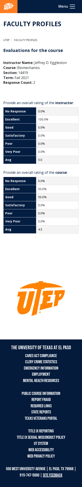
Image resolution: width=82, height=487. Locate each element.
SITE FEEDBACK (52, 475)
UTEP (6, 40)
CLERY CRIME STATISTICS (41, 362)
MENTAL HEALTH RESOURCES (41, 380)
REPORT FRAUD (41, 399)
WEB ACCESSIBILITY (41, 450)
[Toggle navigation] (67, 6)
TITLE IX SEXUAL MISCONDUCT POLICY (41, 437)
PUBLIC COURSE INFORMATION (41, 393)
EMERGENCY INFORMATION (41, 368)
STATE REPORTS (41, 412)
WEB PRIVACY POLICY (41, 456)
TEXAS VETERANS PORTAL (41, 418)
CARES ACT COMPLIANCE (41, 355)
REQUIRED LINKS (41, 406)
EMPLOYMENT (41, 374)
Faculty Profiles (25, 40)
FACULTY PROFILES (32, 24)
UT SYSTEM (41, 443)
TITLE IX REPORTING (41, 431)
